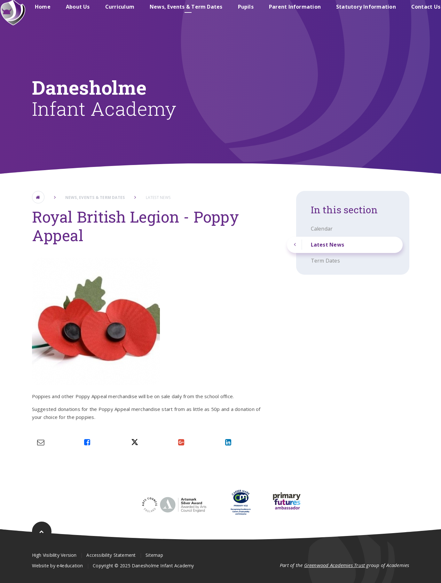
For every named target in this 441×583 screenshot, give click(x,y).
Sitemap (154, 555)
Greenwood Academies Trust (334, 565)
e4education (70, 566)
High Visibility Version (54, 555)
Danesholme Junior (297, 14)
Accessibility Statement (111, 555)
